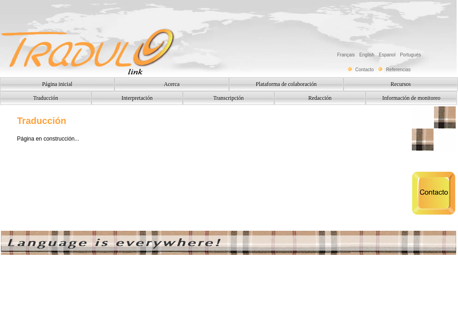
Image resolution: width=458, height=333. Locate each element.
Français (347, 54)
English (368, 54)
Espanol (388, 54)
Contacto (365, 69)
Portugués (410, 54)
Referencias (398, 69)
